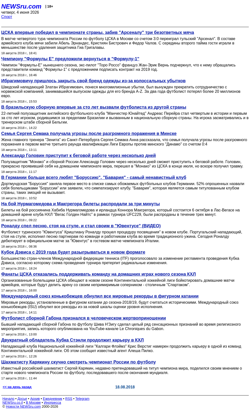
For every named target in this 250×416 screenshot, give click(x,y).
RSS (68, 399)
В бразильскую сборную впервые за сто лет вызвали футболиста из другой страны (93, 107)
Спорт (6, 17)
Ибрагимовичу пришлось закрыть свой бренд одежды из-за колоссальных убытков (93, 80)
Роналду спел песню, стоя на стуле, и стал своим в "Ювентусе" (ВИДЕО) (81, 225)
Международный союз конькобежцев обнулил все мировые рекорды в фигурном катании (99, 296)
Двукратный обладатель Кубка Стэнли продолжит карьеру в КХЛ (72, 340)
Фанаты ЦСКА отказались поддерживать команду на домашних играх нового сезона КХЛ (98, 274)
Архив (35, 399)
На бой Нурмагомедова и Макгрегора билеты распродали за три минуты (80, 203)
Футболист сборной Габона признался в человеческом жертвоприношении (83, 318)
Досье (22, 399)
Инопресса (52, 403)
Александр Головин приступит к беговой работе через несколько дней (78, 155)
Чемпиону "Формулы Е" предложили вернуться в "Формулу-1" (70, 58)
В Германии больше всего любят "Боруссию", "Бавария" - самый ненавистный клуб (93, 177)
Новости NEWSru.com (23, 406)
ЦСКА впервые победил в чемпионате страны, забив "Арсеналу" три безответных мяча (97, 32)
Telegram (82, 399)
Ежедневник (52, 399)
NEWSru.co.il (12, 403)
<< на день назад (17, 387)
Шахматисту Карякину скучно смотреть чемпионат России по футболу (78, 362)
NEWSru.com (21, 6)
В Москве (33, 403)
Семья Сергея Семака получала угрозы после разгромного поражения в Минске (89, 133)
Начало (8, 399)
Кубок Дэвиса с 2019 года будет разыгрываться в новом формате (73, 252)
